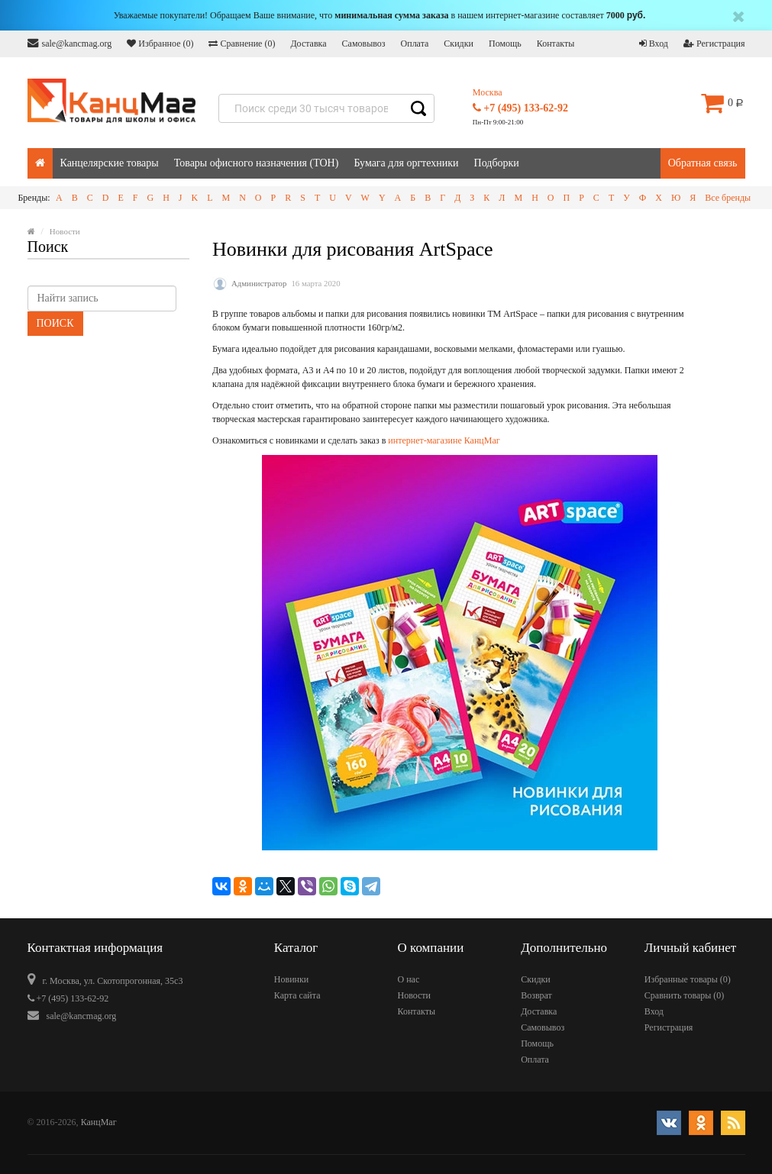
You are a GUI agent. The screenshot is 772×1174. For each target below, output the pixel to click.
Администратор (258, 283)
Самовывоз (364, 43)
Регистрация (714, 43)
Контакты (556, 43)
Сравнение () (241, 43)
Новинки (291, 979)
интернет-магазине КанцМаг (443, 440)
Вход (653, 43)
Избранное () (160, 43)
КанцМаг (99, 1122)
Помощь (505, 43)
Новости (414, 995)
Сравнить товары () (684, 995)
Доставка (308, 43)
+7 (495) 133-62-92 (520, 108)
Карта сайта (297, 995)
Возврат (536, 995)
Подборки (496, 163)
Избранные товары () (687, 979)
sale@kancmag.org (69, 43)
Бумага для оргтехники (406, 163)
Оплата (415, 43)
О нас (408, 979)
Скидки (458, 43)
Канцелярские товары (109, 163)
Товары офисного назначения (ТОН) (256, 163)
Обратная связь (703, 163)
